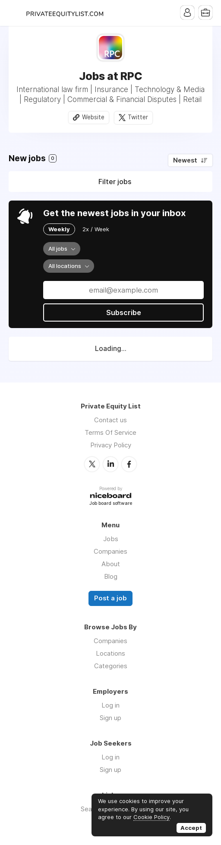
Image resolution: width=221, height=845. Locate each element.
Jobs (110, 539)
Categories (110, 666)
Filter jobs (114, 181)
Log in (110, 705)
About (110, 564)
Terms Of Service (110, 432)
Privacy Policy (110, 445)
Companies (110, 551)
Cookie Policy (151, 816)
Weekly (59, 229)
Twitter (138, 117)
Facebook (129, 464)
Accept (191, 827)
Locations (110, 653)
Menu (15, 12)
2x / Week (95, 229)
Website (93, 117)
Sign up (110, 718)
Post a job (110, 598)
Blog (110, 576)
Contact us (110, 420)
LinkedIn (110, 464)
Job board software (110, 503)
